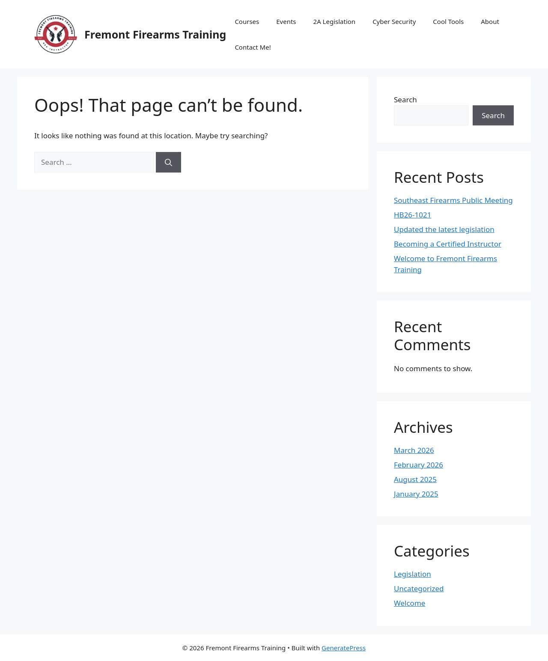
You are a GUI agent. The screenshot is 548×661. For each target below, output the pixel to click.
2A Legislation (334, 21)
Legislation (412, 574)
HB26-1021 (412, 215)
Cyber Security (394, 21)
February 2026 (418, 465)
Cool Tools (448, 21)
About (490, 21)
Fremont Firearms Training (155, 34)
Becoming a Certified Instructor (447, 244)
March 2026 (414, 450)
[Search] (168, 162)
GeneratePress (344, 647)
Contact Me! (253, 47)
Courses (247, 21)
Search (405, 99)
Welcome (409, 603)
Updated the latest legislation (444, 229)
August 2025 (415, 479)
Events (286, 21)
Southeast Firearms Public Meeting (453, 200)
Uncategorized (419, 588)
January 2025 (416, 494)
